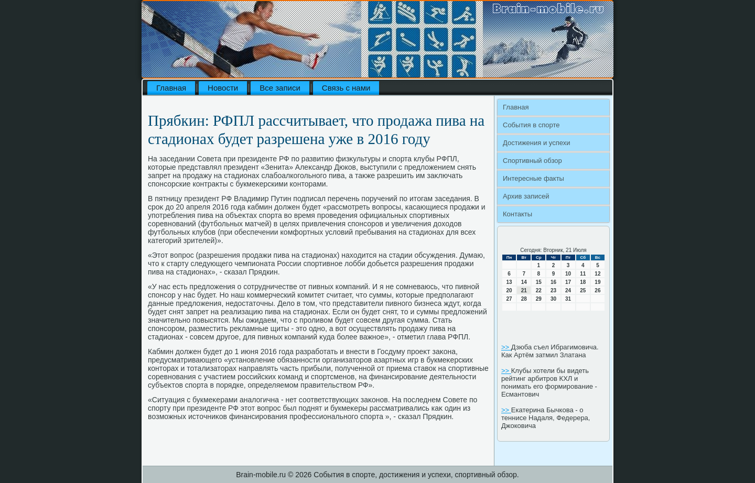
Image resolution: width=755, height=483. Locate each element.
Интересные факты (533, 178)
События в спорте (531, 125)
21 (524, 290)
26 (597, 290)
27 (509, 299)
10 (568, 274)
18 (583, 282)
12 (597, 274)
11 (583, 274)
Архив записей (526, 196)
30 (553, 299)
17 (568, 282)
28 (524, 299)
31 (568, 299)
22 (539, 290)
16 (553, 282)
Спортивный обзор (532, 160)
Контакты (517, 214)
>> (506, 347)
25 (583, 290)
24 (568, 290)
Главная (171, 87)
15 (539, 282)
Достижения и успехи (536, 143)
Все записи (280, 87)
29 (539, 299)
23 (553, 290)
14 (524, 282)
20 (509, 290)
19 (597, 282)
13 (509, 282)
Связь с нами (346, 87)
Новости (223, 87)
